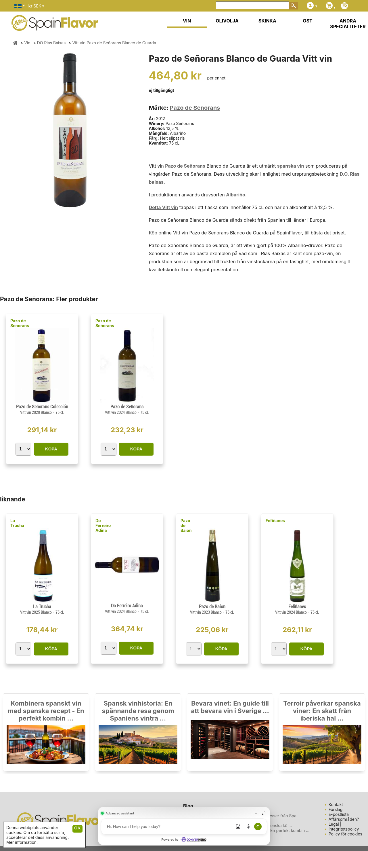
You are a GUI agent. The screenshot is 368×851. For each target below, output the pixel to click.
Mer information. (22, 842)
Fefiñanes (275, 520)
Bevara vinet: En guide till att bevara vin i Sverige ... (230, 707)
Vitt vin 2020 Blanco (36, 412)
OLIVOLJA (227, 21)
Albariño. (236, 195)
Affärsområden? (344, 819)
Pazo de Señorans (195, 107)
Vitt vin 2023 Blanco (206, 612)
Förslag (336, 809)
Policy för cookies (345, 833)
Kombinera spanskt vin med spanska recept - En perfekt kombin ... (46, 711)
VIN (187, 21)
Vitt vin (170, 207)
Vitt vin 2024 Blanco (121, 412)
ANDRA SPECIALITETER (348, 23)
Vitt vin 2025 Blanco (36, 612)
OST (307, 21)
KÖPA (51, 448)
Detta (155, 207)
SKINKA (267, 21)
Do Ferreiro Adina (103, 525)
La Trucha (17, 523)
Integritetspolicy (344, 829)
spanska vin (290, 166)
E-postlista (339, 814)
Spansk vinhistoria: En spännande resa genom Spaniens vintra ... (138, 711)
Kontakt (336, 804)
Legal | (335, 824)
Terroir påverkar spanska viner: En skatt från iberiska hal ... (322, 711)
